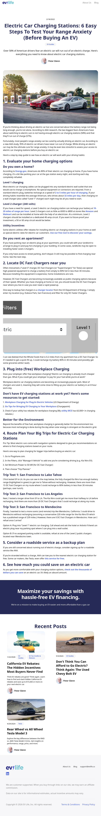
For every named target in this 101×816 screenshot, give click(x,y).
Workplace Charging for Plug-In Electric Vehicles (29, 402)
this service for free (54, 558)
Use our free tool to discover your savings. (71, 232)
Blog (96, 2)
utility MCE (66, 410)
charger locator (45, 290)
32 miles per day (72, 195)
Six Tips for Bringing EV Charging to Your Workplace (30, 406)
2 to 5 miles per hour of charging (71, 192)
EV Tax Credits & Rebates (35, 657)
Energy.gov (20, 171)
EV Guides (50, 44)
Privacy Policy (88, 804)
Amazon (90, 211)
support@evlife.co (87, 766)
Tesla (20, 724)
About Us (87, 2)
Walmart (7, 214)
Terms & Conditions (70, 804)
